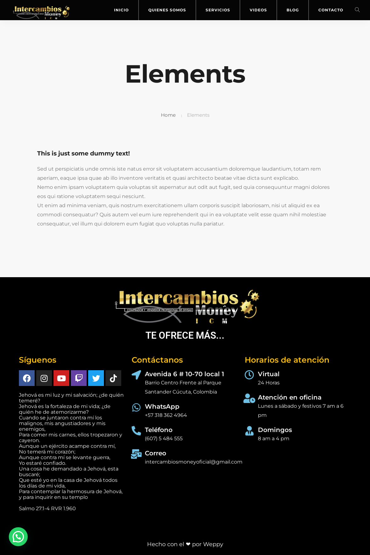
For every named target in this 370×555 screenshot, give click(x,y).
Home (168, 115)
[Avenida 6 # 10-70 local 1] (136, 375)
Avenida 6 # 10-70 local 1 (184, 374)
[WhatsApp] (136, 407)
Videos (258, 10)
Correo (155, 453)
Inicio (121, 10)
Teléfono (159, 430)
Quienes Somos (167, 10)
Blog (293, 10)
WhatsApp (162, 406)
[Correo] (136, 454)
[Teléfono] (136, 430)
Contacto (330, 10)
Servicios (218, 10)
